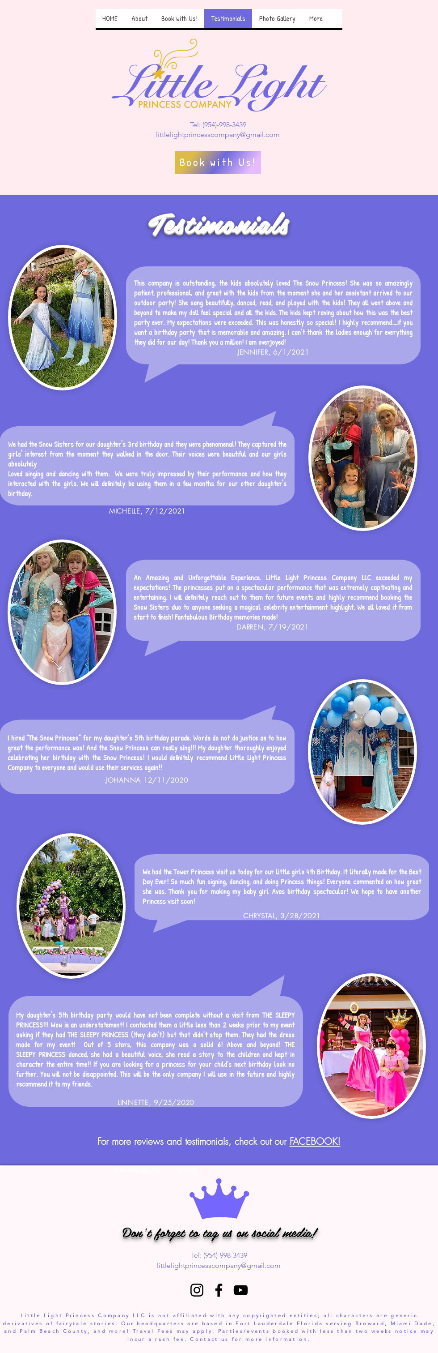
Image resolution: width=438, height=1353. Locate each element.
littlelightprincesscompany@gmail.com (218, 134)
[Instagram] (197, 1290)
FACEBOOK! (315, 1141)
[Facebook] (218, 1290)
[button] (139, 18)
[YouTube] (240, 1290)
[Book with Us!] (218, 162)
